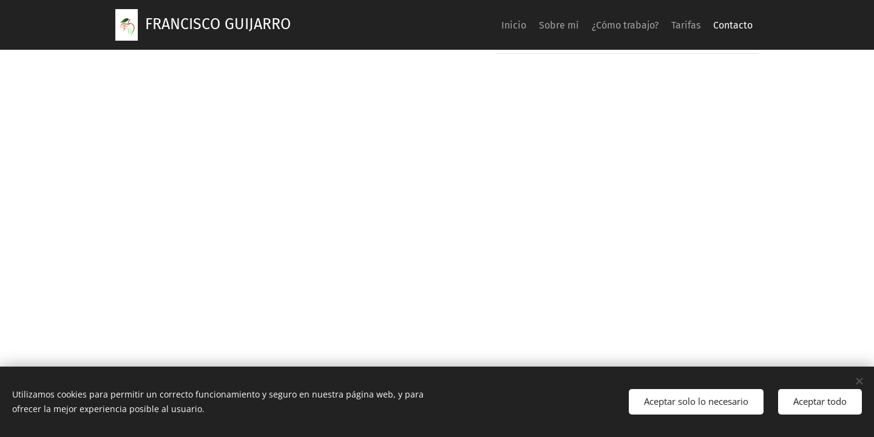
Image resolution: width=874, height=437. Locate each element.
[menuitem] (472, 25)
